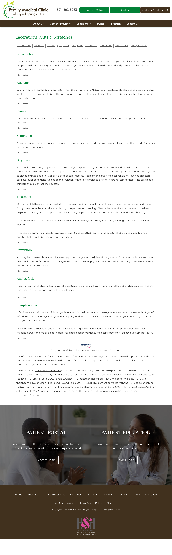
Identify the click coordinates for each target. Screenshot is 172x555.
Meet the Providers (60, 23)
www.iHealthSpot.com (108, 350)
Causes (51, 45)
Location (116, 23)
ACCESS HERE (46, 460)
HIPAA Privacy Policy (90, 503)
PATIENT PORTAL (94, 10)
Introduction (24, 45)
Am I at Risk (121, 45)
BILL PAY (125, 10)
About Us (38, 23)
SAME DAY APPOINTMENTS (155, 10)
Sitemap (112, 503)
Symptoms (63, 45)
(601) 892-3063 (66, 9)
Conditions (82, 23)
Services (99, 23)
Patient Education (146, 494)
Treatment (91, 45)
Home (18, 494)
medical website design (118, 391)
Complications (139, 45)
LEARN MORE (126, 460)
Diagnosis (77, 45)
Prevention (106, 45)
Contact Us (133, 23)
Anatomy (39, 45)
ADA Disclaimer (64, 503)
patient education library (48, 370)
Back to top (23, 75)
